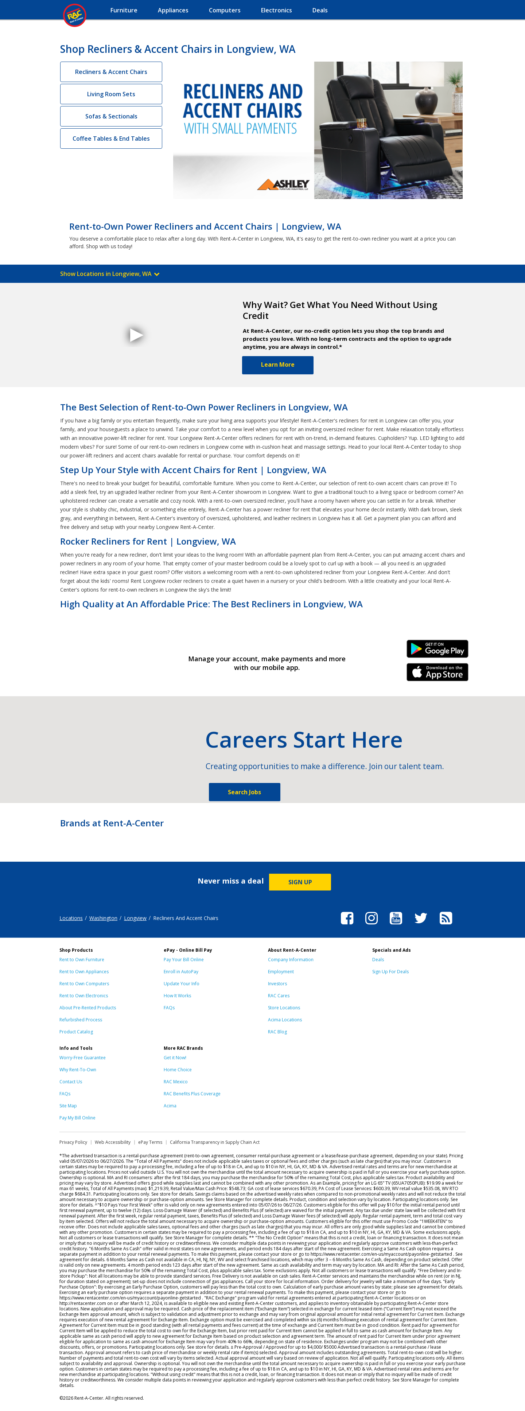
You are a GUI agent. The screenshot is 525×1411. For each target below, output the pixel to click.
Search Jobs (244, 792)
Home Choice (178, 1070)
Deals (378, 959)
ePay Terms (150, 1142)
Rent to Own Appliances (84, 971)
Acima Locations (285, 1020)
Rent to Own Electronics (83, 996)
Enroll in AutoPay (181, 971)
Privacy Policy (73, 1142)
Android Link (437, 651)
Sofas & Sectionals (111, 116)
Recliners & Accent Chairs (111, 72)
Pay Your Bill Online (184, 959)
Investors (277, 984)
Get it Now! (175, 1058)
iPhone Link (438, 675)
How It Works (177, 996)
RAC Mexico (176, 1082)
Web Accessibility (113, 1142)
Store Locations (284, 1008)
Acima (170, 1106)
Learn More (278, 364)
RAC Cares (278, 996)
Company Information (291, 959)
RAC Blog (277, 1032)
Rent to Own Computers (84, 984)
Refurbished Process (80, 1020)
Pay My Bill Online (77, 1118)
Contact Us (70, 1082)
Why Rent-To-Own (77, 1070)
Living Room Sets (111, 94)
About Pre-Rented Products (87, 1008)
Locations (71, 918)
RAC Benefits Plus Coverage (192, 1094)
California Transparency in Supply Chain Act (215, 1142)
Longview (135, 918)
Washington (103, 918)
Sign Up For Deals (390, 971)
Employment (281, 971)
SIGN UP (300, 882)
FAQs (169, 1008)
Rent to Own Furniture (81, 959)
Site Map (68, 1106)
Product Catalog (76, 1032)
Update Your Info (181, 984)
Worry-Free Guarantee (82, 1058)
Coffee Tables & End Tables (111, 139)
